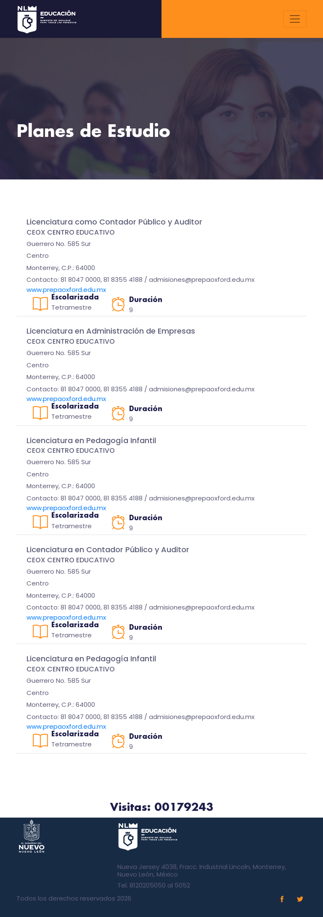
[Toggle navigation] (295, 19)
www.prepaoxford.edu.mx (66, 289)
